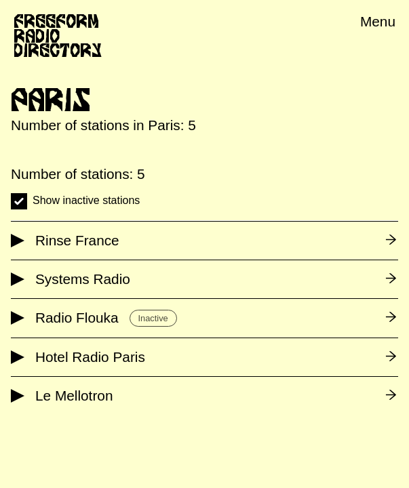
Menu (377, 21)
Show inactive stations (86, 200)
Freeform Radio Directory (58, 36)
